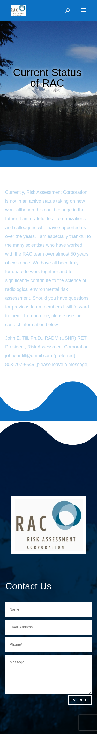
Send (80, 700)
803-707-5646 (19, 364)
